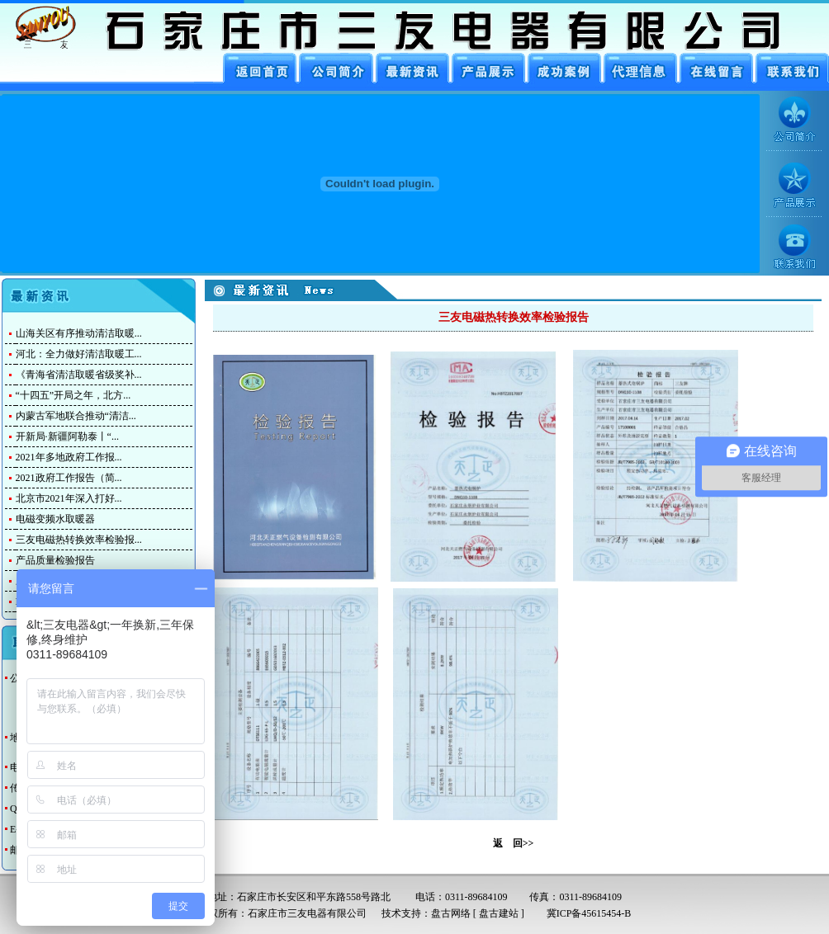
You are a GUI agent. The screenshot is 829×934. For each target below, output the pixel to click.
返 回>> (513, 843)
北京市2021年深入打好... (69, 498)
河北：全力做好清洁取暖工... (79, 354)
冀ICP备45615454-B (584, 913)
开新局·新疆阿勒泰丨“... (67, 436)
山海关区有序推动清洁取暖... (79, 333)
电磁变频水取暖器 (55, 519)
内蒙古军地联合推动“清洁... (76, 416)
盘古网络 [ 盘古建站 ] (477, 913)
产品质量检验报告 (55, 560)
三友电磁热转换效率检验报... (79, 539)
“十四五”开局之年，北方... (73, 395)
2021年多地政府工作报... (69, 457)
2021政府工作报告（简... (69, 478)
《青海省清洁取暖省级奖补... (79, 374)
